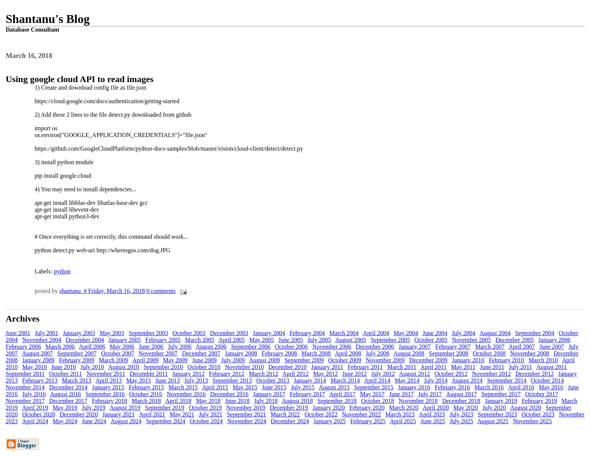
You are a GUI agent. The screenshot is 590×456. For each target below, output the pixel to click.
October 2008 (489, 353)
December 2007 (201, 353)
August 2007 (37, 353)
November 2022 (361, 414)
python (62, 271)
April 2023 (432, 414)
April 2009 (145, 360)
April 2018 (178, 401)
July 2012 (383, 374)
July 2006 (180, 346)
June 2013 (167, 380)
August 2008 (409, 353)
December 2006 (375, 346)
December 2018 (461, 401)
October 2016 (145, 394)
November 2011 (106, 374)
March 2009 (113, 360)
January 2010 (468, 360)
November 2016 (186, 394)
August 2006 (211, 346)
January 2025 (329, 421)
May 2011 (463, 367)
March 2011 (401, 367)
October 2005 (431, 340)
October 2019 (205, 407)
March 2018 (146, 401)
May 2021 (182, 414)
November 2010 (244, 367)
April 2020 (436, 407)
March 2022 (285, 414)
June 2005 (290, 340)
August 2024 (126, 421)
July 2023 (461, 414)
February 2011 (365, 367)
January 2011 (327, 367)
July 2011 (520, 367)
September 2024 (165, 421)
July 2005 (319, 340)
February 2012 (227, 374)
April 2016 (521, 387)
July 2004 (464, 333)
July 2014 (435, 380)
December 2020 (79, 414)
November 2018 (418, 401)
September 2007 (76, 353)
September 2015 (373, 387)
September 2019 (164, 407)
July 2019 (93, 407)
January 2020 (328, 407)
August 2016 (65, 394)
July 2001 (46, 333)
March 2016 (489, 387)
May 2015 (245, 387)
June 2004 (435, 333)
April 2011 (434, 367)
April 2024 (35, 421)
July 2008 (377, 353)
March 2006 (60, 346)
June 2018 (237, 401)
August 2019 (124, 407)
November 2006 (331, 346)
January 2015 (108, 387)
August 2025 (492, 421)
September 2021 (246, 414)
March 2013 (76, 380)
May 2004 (406, 333)
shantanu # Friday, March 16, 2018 (102, 291)
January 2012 (188, 374)
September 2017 (500, 394)
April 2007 (522, 346)
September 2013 (232, 380)
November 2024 (246, 421)
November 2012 (491, 374)
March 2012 (263, 374)
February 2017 (307, 394)
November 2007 (158, 353)
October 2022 (321, 414)
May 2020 (465, 407)
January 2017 (269, 394)
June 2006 (151, 346)
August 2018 (297, 401)
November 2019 (245, 407)
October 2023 (538, 414)
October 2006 (291, 346)
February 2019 (539, 401)
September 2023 (497, 414)
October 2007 (117, 353)
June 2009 (204, 360)
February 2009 (76, 360)
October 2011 (65, 374)
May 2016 (551, 387)
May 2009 (175, 360)
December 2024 (290, 421)
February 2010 (506, 360)
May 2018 (208, 401)
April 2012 (295, 374)
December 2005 (515, 340)
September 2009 (304, 360)
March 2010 (543, 360)
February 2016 (452, 387)
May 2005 (261, 340)
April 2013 (109, 380)
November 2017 (25, 401)
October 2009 (344, 360)
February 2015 (146, 387)
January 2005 (124, 340)
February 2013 (40, 380)
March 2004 (344, 333)
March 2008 (316, 353)
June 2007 (552, 346)
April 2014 (377, 380)
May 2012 (325, 374)
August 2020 (525, 407)
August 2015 (334, 387)
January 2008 (241, 353)
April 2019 (35, 407)
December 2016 (229, 394)
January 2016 (414, 387)
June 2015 (274, 387)
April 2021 (152, 414)
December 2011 (149, 374)
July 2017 (430, 394)
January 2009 (38, 360)
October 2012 (451, 374)
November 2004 (41, 340)
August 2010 (123, 367)
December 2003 (229, 333)
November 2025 (532, 421)
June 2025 (433, 421)
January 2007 (414, 346)
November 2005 (471, 340)
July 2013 (196, 380)
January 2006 (554, 340)
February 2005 (163, 340)
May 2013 (138, 380)
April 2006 (92, 346)
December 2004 (85, 340)
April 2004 (376, 333)
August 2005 (350, 340)
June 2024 (94, 421)
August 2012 (414, 374)
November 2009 (385, 360)
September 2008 (448, 353)
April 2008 (348, 353)
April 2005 (232, 340)
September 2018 (336, 401)
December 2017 (68, 401)
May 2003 (112, 333)
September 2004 (534, 333)
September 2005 (390, 340)
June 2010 (63, 367)
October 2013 (272, 380)
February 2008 (279, 353)
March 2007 (490, 346)
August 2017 (461, 394)
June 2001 (18, 333)
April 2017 (342, 394)
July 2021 (210, 414)
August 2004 (494, 333)
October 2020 (38, 414)
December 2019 (289, 407)
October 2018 (377, 401)
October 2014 (547, 380)
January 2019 (501, 401)
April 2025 (403, 421)
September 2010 (163, 367)
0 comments (161, 291)
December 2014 (68, 387)
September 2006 (250, 346)
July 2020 (494, 407)
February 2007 (453, 346)
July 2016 (34, 394)
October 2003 (189, 333)
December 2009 (428, 360)
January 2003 (79, 333)
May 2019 (65, 407)
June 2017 (401, 394)
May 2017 (372, 394)
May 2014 (407, 380)
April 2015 (215, 387)
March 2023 (400, 414)
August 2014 (467, 380)
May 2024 (65, 421)
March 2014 (345, 380)
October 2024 (206, 421)
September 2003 (148, 333)
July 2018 (266, 401)
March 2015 (183, 387)
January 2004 (269, 333)
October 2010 (203, 367)
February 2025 (368, 421)
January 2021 (118, 414)
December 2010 (287, 367)
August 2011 (551, 367)
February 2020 (367, 407)
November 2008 (529, 353)
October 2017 (541, 394)
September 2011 (25, 374)
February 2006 (23, 346)
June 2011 (492, 367)
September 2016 (105, 394)
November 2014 (25, 387)
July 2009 (233, 360)
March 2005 (199, 340)
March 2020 (403, 407)
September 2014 (506, 380)
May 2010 (34, 367)
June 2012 (354, 374)
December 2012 (534, 374)
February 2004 (307, 333)
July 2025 (461, 421)
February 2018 (109, 401)
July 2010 (92, 367)
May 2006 (121, 346)
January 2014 (310, 380)
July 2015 (303, 387)
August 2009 (264, 360)
